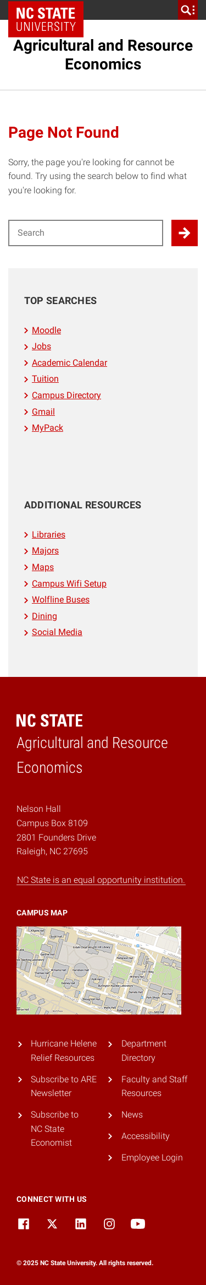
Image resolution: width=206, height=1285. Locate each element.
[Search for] (85, 233)
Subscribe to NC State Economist (55, 1128)
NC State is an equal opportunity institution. (101, 880)
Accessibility (145, 1136)
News (132, 1114)
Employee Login (152, 1157)
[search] (188, 10)
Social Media (57, 632)
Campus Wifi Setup (69, 583)
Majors (45, 550)
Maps (43, 567)
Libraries (48, 534)
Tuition (45, 378)
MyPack (47, 427)
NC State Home (50, 10)
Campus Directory (66, 395)
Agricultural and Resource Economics (103, 54)
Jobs (41, 346)
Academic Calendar (69, 362)
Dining (44, 616)
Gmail (43, 411)
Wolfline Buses (61, 599)
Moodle (46, 330)
